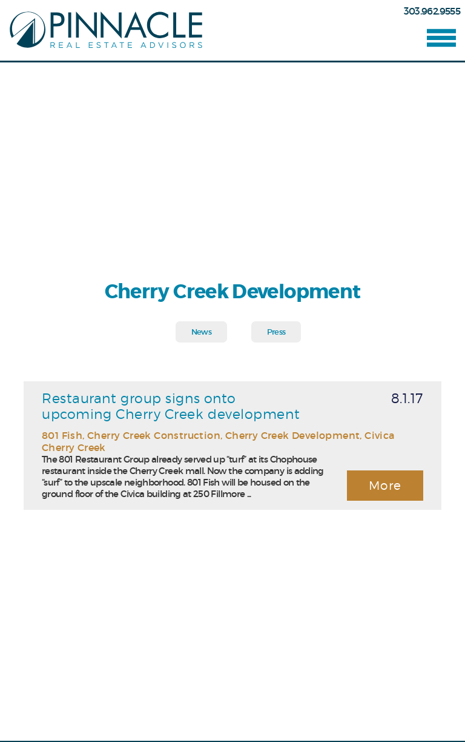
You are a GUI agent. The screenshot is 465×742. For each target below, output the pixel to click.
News (201, 332)
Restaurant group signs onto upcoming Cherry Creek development (171, 406)
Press (276, 332)
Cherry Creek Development (292, 435)
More (385, 485)
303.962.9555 (432, 11)
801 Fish (62, 435)
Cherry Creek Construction (153, 435)
